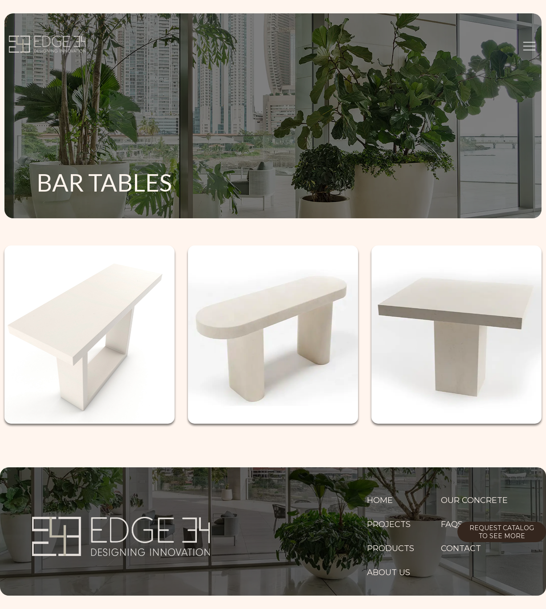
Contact (461, 548)
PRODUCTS (390, 548)
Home (380, 500)
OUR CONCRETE (474, 500)
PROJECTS (389, 524)
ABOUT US (388, 572)
